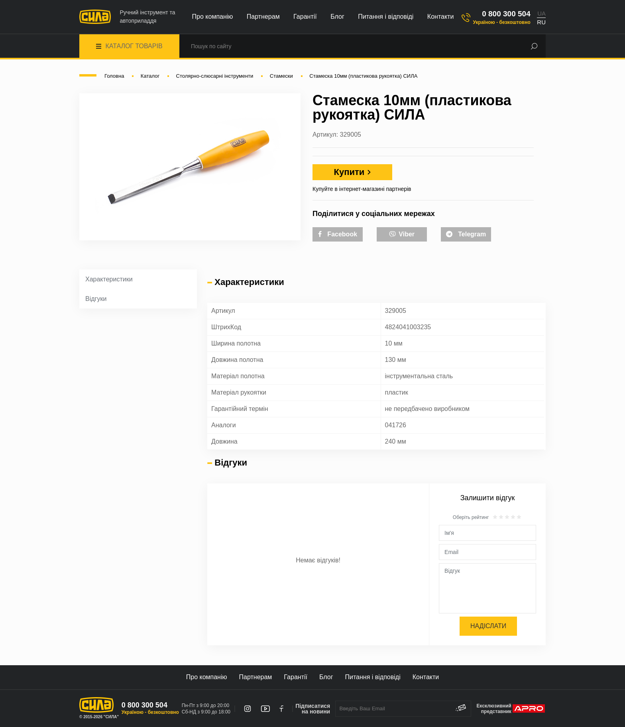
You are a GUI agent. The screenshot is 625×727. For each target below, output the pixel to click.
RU (541, 22)
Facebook (337, 234)
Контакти (440, 16)
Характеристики (109, 279)
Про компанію (212, 16)
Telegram (466, 234)
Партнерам (263, 16)
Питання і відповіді (385, 16)
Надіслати (488, 626)
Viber (402, 234)
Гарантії (305, 16)
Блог (337, 16)
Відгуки (95, 298)
